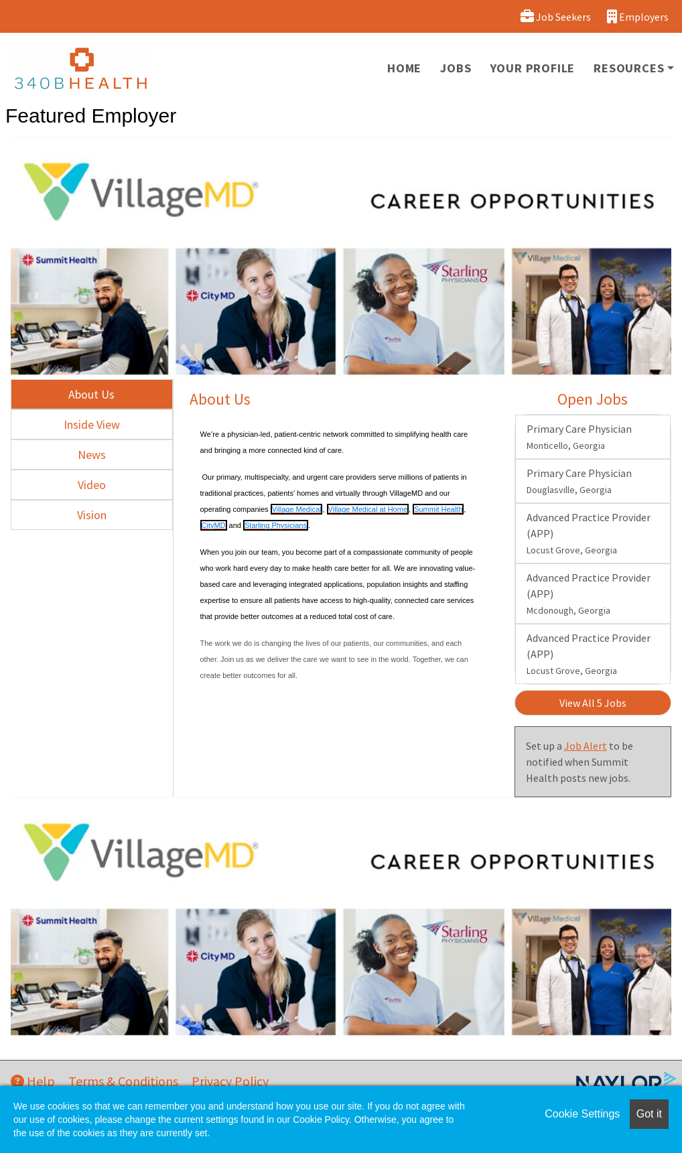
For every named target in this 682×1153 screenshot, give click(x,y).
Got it (649, 1114)
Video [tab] (92, 484)
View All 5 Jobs (592, 702)
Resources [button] (629, 68)
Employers (638, 16)
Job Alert (585, 745)
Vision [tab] (92, 515)
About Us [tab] (91, 394)
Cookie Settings (582, 1114)
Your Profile (532, 68)
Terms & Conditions (123, 1081)
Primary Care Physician (579, 437)
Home (404, 68)
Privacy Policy (230, 1081)
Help (33, 1081)
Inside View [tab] (92, 424)
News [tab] (92, 454)
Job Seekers (556, 16)
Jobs (455, 68)
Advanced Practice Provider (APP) (589, 533)
